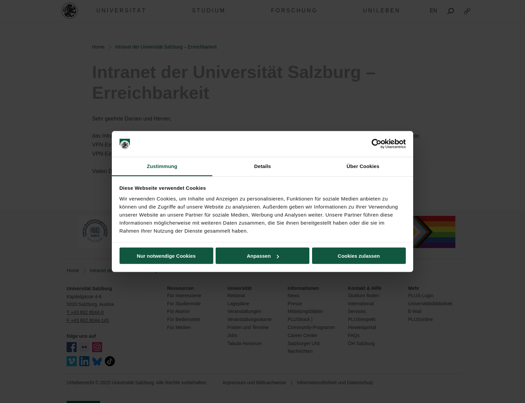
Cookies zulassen (359, 256)
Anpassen (263, 256)
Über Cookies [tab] (363, 166)
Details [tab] (262, 166)
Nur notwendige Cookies (166, 256)
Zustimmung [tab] (162, 166)
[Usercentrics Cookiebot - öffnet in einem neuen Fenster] (376, 144)
